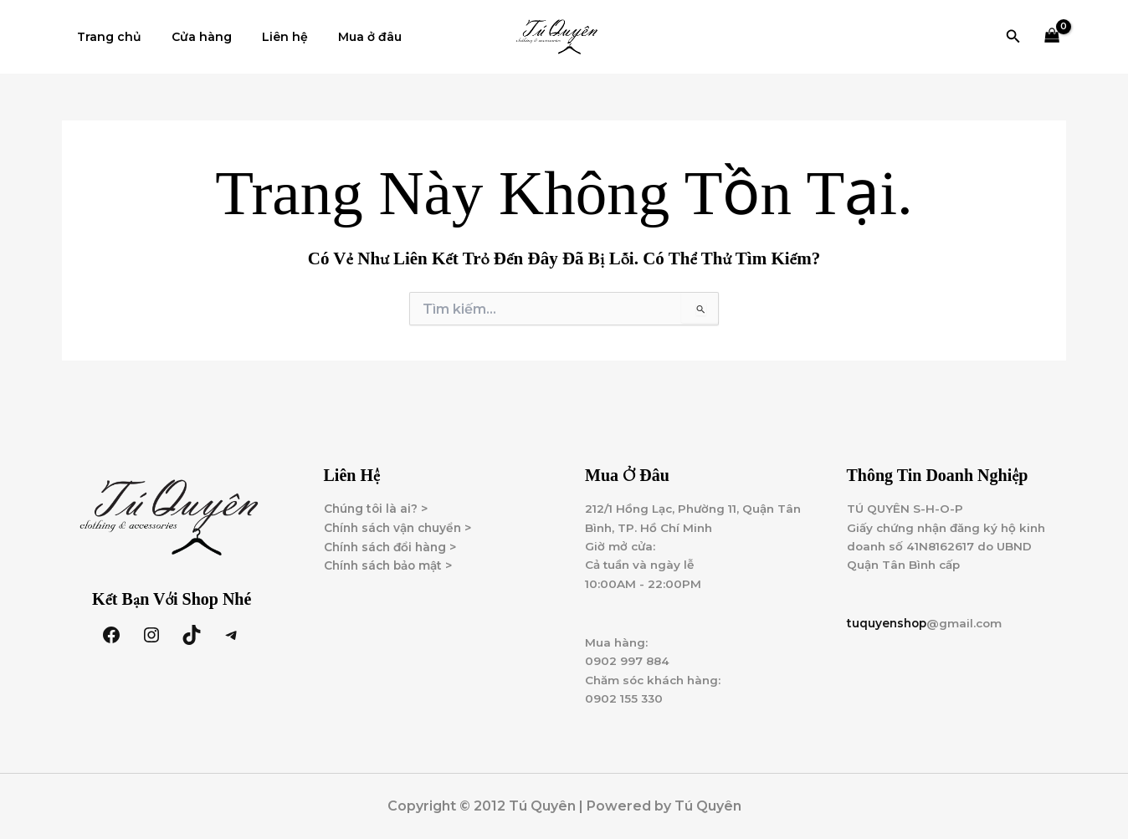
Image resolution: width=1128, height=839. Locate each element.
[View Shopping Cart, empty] (1052, 37)
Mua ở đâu (346, 36)
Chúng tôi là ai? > (377, 503)
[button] (1013, 37)
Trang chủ (106, 36)
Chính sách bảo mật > (391, 561)
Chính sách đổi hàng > (393, 542)
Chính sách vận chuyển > (401, 522)
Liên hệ (268, 36)
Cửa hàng (192, 36)
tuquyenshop (888, 620)
